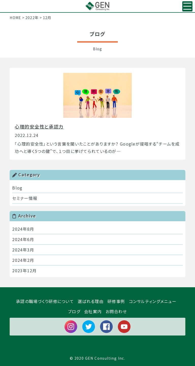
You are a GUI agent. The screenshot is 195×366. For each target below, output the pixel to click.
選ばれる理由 (91, 301)
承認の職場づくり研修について (45, 301)
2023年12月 (24, 270)
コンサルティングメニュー (152, 301)
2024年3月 (23, 250)
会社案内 (93, 311)
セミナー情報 (24, 198)
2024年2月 (23, 260)
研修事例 (116, 301)
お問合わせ (116, 311)
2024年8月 (23, 229)
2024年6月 (23, 239)
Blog (17, 188)
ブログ (74, 311)
